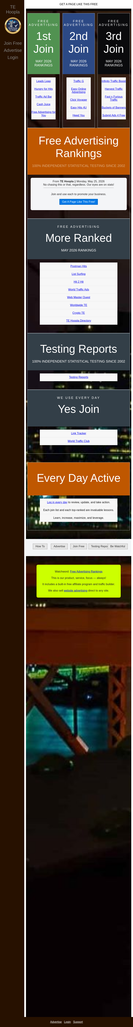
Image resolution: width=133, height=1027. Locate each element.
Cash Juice (43, 104)
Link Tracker (78, 433)
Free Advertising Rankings (79, 147)
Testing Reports (78, 377)
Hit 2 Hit (79, 281)
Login (12, 57)
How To (40, 546)
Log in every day (57, 502)
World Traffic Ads (78, 289)
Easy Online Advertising (78, 90)
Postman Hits (78, 266)
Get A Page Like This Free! (78, 201)
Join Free (13, 43)
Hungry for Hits (43, 88)
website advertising (75, 590)
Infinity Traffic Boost (114, 81)
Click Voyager (78, 99)
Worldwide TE (78, 305)
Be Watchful (117, 546)
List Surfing (79, 274)
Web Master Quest (78, 297)
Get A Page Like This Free (79, 4)
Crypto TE (78, 312)
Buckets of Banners (114, 107)
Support (78, 1021)
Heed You (79, 115)
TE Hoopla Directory (78, 320)
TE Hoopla (13, 9)
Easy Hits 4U (79, 107)
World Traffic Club (79, 441)
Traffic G (78, 81)
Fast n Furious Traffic (114, 98)
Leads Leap (43, 81)
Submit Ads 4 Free (113, 115)
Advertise (13, 50)
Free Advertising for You (44, 114)
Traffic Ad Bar (43, 96)
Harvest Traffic (114, 88)
